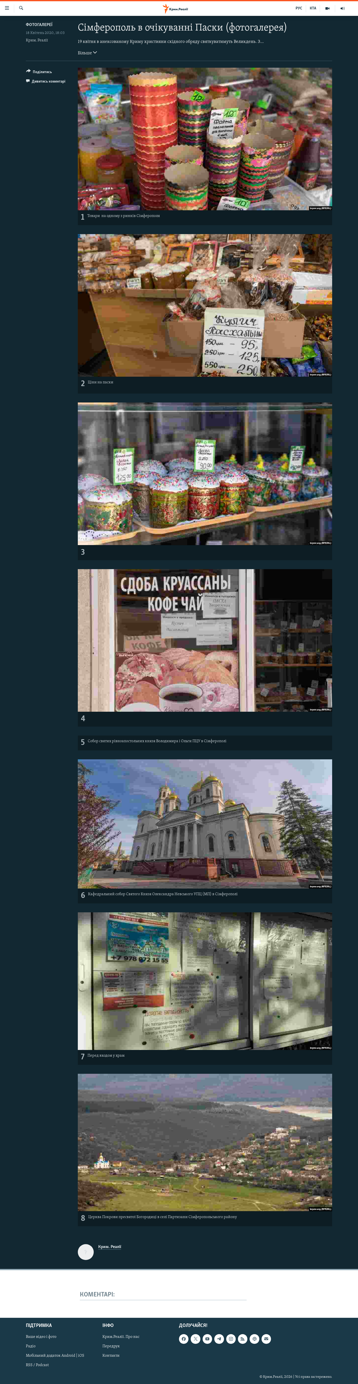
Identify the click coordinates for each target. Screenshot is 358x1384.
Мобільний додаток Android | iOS (55, 1356)
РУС (299, 8)
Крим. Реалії (37, 40)
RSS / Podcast (37, 1365)
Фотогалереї (39, 25)
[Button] (39, 73)
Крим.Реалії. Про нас (120, 1337)
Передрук (111, 1347)
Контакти (111, 1356)
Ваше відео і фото (41, 1337)
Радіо (31, 1347)
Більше (87, 53)
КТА (313, 8)
